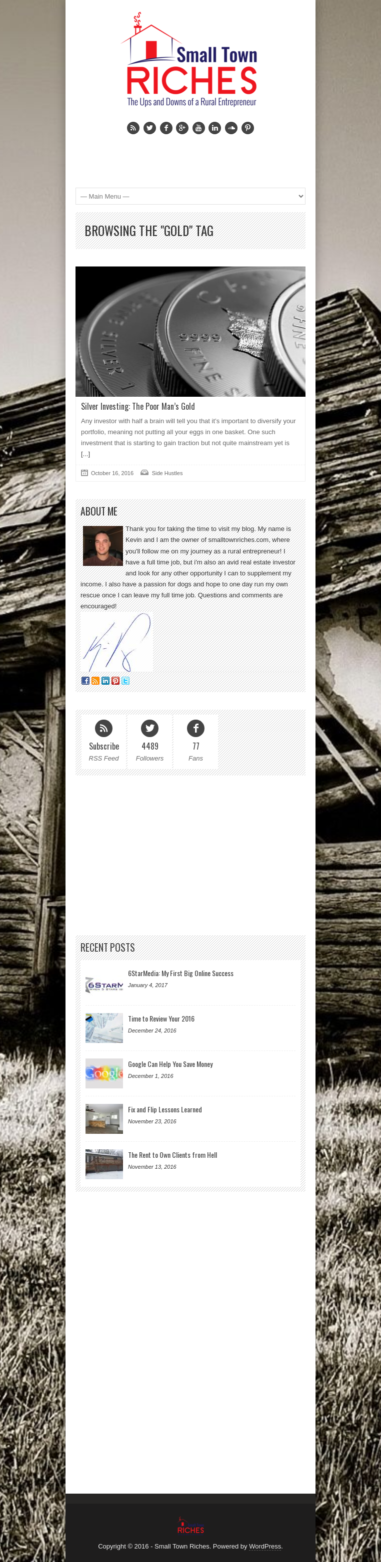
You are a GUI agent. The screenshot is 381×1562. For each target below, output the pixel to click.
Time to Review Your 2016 (161, 1018)
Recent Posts (107, 947)
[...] (85, 454)
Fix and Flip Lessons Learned (165, 1109)
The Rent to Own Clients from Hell (172, 1154)
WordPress (265, 1546)
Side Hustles (167, 473)
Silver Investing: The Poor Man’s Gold (138, 406)
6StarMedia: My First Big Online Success (181, 973)
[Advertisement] (186, 154)
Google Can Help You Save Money (170, 1063)
